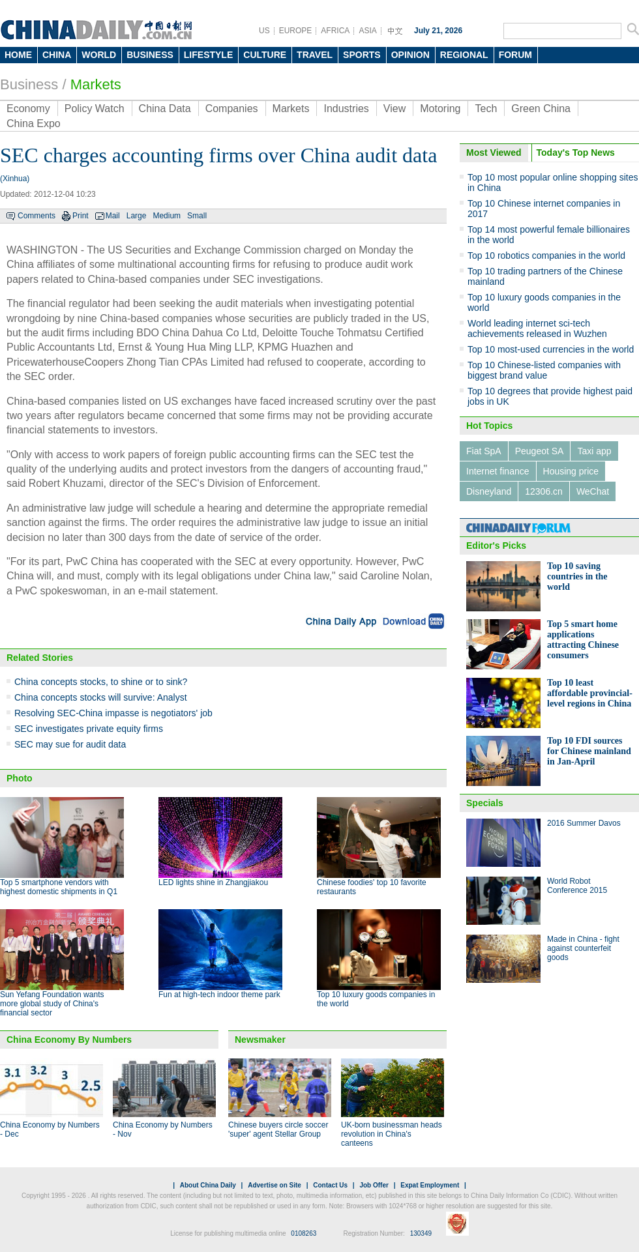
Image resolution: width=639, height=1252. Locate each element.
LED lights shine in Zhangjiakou (213, 882)
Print (80, 215)
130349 (421, 1233)
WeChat (592, 491)
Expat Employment (429, 1185)
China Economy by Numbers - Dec (50, 1129)
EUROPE (295, 30)
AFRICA (335, 30)
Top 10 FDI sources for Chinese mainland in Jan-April (589, 751)
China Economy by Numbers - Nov (163, 1129)
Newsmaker (260, 1039)
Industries (345, 108)
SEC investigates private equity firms (88, 728)
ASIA (367, 30)
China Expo (34, 123)
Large (136, 215)
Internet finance (497, 471)
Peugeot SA (539, 451)
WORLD (99, 55)
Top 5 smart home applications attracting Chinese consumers (583, 639)
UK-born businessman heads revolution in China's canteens (391, 1134)
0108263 (303, 1233)
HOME (18, 55)
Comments (36, 215)
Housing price (571, 471)
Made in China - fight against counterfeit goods (583, 948)
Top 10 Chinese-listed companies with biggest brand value (544, 370)
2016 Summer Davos (584, 823)
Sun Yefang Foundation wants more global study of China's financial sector (52, 1003)
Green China (541, 108)
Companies (231, 108)
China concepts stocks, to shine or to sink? (100, 682)
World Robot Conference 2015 (577, 886)
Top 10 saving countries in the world (577, 576)
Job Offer (373, 1185)
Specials (484, 803)
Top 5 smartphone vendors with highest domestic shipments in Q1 (58, 887)
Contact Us (330, 1185)
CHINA (56, 55)
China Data (165, 108)
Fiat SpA (483, 451)
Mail (113, 215)
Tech (486, 108)
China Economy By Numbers (69, 1039)
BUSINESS (149, 55)
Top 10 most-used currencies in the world (551, 349)
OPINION (410, 55)
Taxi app (594, 451)
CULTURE (264, 55)
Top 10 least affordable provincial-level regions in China (589, 693)
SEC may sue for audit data (70, 744)
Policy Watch (95, 108)
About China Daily (208, 1185)
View (394, 108)
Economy (28, 108)
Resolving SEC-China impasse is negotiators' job (113, 713)
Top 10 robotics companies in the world (546, 255)
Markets (95, 84)
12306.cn (544, 491)
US (264, 30)
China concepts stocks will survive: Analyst (100, 697)
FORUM (515, 55)
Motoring (440, 108)
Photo (20, 778)
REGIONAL (464, 55)
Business (29, 84)
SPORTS (362, 55)
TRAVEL (315, 55)
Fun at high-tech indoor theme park (219, 994)
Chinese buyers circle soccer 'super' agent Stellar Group (278, 1129)
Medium (167, 215)
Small (197, 215)
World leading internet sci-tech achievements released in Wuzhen (537, 328)
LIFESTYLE (208, 55)
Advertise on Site (274, 1185)
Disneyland (488, 491)
